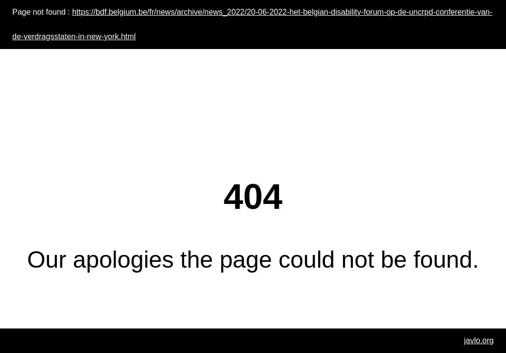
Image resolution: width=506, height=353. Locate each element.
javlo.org (479, 340)
